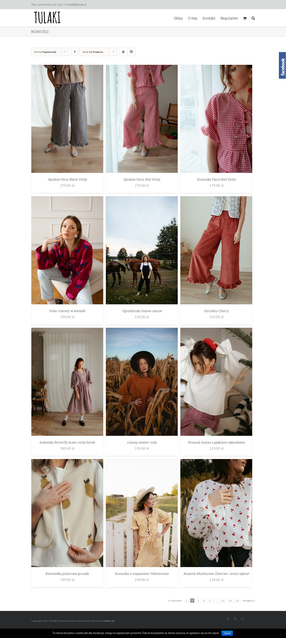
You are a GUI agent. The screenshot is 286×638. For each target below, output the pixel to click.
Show (92, 51)
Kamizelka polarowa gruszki (67, 573)
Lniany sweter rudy (142, 442)
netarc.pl (109, 620)
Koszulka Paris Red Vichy (216, 179)
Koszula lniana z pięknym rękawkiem (216, 442)
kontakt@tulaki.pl (76, 4)
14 (230, 600)
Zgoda (227, 633)
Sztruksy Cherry (216, 311)
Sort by (45, 51)
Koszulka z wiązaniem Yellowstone (142, 573)
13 (222, 600)
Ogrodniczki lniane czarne (142, 311)
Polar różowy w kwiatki (67, 311)
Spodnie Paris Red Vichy (141, 179)
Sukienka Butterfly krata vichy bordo (67, 442)
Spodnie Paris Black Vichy (67, 179)
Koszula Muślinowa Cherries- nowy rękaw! (216, 573)
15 (237, 600)
